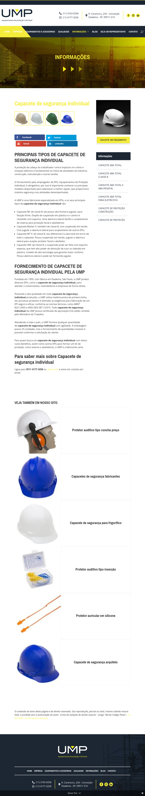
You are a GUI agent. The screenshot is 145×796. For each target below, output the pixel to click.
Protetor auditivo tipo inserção (95, 564)
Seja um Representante (113, 32)
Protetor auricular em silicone (95, 611)
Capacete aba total (110, 165)
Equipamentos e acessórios (40, 32)
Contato (133, 32)
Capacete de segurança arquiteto (96, 657)
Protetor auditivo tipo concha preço (95, 425)
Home (7, 32)
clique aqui (52, 364)
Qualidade (63, 32)
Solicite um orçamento (113, 139)
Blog (95, 32)
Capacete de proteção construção (111, 210)
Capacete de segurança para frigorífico (95, 518)
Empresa (17, 32)
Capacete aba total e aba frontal (110, 187)
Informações (79, 32)
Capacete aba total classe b (110, 175)
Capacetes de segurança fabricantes (96, 471)
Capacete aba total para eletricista (110, 198)
